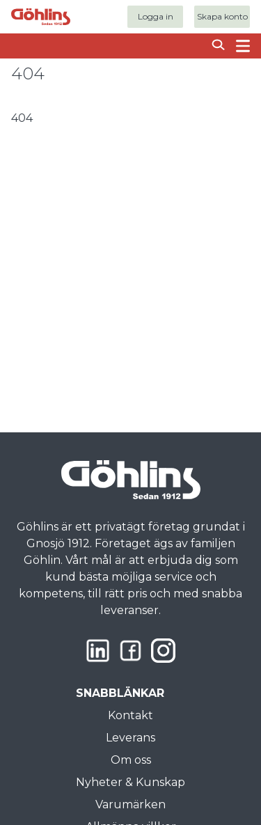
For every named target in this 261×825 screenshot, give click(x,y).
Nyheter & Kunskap (130, 782)
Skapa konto (222, 16)
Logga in (155, 16)
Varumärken (130, 804)
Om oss (131, 760)
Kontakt (130, 715)
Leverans (130, 737)
